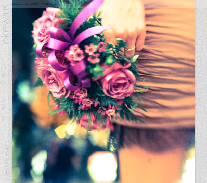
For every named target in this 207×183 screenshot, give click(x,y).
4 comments (49, 3)
